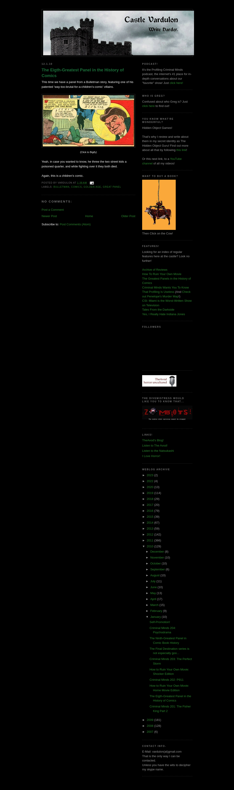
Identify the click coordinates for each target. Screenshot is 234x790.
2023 (150, 475)
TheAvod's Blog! (153, 440)
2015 (150, 516)
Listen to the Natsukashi (158, 450)
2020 (150, 487)
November (157, 557)
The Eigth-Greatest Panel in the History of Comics (83, 73)
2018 (150, 499)
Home (89, 216)
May (153, 593)
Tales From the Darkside (158, 309)
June (154, 587)
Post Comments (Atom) (75, 224)
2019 (150, 493)
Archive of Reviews (155, 269)
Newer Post (49, 216)
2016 (150, 510)
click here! (176, 83)
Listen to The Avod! (155, 445)
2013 (150, 528)
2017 (150, 505)
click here (148, 106)
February (156, 611)
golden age (92, 187)
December (157, 551)
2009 (150, 720)
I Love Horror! (151, 456)
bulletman (61, 187)
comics (76, 187)
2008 (150, 726)
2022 (150, 481)
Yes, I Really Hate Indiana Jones (163, 314)
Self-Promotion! (159, 622)
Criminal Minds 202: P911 (166, 679)
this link (181, 150)
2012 (150, 534)
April (153, 599)
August (155, 575)
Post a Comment (53, 209)
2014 (150, 522)
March (155, 605)
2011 (150, 540)
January (156, 616)
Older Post (128, 216)
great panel (112, 187)
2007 (150, 731)
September (158, 569)
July (153, 581)
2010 (150, 546)
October (156, 563)
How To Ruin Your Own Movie (161, 274)
